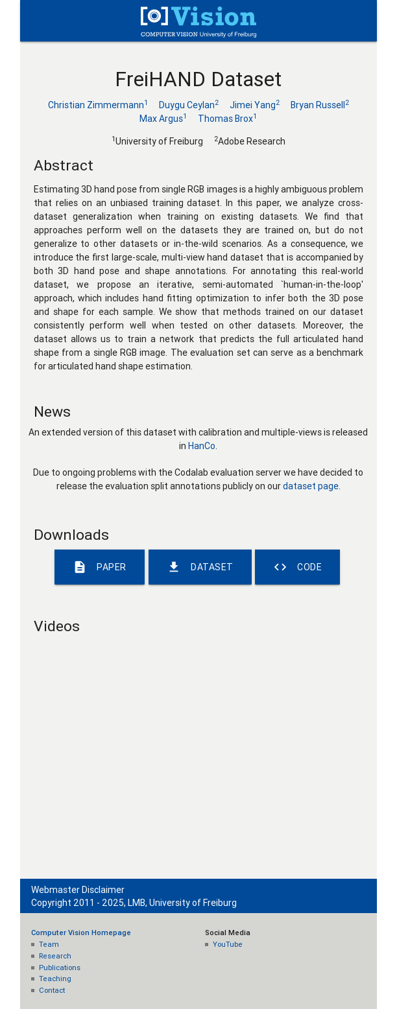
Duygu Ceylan (189, 105)
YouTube (228, 944)
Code (297, 567)
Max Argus (163, 118)
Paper (99, 567)
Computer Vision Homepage (81, 932)
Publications (59, 967)
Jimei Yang (255, 105)
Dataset (200, 567)
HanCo (201, 446)
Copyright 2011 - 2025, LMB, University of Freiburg (134, 903)
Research (55, 955)
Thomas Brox (227, 118)
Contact (52, 990)
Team (49, 944)
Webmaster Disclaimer (78, 890)
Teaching (55, 978)
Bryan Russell (320, 105)
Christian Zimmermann (98, 105)
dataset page (311, 486)
